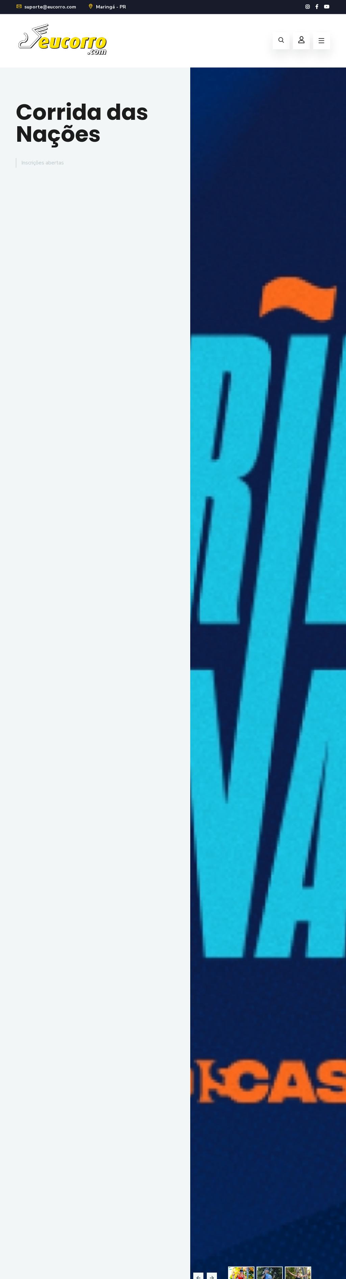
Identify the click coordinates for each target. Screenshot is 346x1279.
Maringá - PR (107, 7)
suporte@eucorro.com (46, 7)
